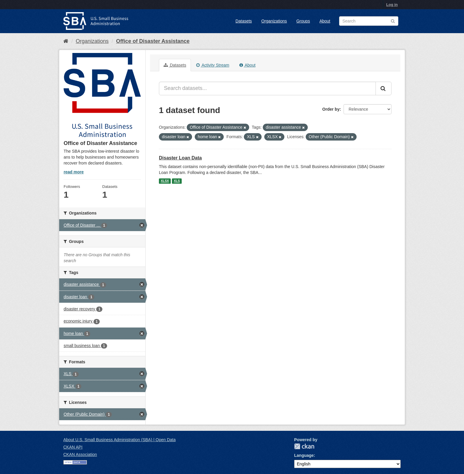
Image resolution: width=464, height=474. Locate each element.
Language (304, 455)
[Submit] (384, 88)
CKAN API (73, 447)
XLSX (165, 181)
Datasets (244, 21)
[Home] (65, 41)
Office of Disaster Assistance (152, 41)
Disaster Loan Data (180, 157)
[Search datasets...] (267, 88)
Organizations (274, 21)
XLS (177, 181)
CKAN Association (80, 454)
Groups (303, 21)
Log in (392, 4)
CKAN (304, 446)
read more (74, 172)
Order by (330, 109)
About (324, 21)
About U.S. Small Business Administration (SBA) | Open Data (119, 439)
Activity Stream (212, 65)
